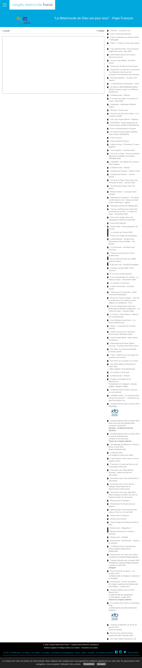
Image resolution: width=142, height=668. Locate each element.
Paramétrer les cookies (89, 648)
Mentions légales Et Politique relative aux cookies (62, 648)
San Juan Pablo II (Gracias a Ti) (123, 639)
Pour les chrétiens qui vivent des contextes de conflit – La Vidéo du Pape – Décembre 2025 (123, 211)
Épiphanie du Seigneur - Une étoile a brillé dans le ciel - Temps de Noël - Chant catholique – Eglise (124, 200)
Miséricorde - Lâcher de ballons (123, 582)
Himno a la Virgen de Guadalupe (123, 236)
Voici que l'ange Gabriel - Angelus (124, 119)
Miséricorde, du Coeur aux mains (124, 555)
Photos (77, 653)
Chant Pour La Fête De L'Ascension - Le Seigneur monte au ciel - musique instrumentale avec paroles (124, 72)
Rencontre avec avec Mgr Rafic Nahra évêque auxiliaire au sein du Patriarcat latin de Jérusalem (123, 494)
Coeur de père (116, 138)
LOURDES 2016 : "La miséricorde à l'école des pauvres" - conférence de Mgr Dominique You (124, 398)
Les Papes (26, 653)
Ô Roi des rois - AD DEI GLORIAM (124, 265)
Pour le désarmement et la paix (123, 129)
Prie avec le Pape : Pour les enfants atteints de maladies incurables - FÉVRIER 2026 (124, 156)
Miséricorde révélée (118, 519)
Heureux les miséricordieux (121, 633)
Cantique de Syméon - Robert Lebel (125, 171)
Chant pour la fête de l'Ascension (124, 66)
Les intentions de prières (105, 653)
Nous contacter (133, 653)
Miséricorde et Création (120, 501)
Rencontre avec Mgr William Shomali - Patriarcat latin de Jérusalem (121, 472)
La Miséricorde (116, 453)
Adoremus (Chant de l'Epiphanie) (124, 206)
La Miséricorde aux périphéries (123, 546)
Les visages (45, 653)
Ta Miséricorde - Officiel (120, 95)
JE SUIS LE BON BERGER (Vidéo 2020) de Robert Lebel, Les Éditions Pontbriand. (123, 89)
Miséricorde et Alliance (119, 515)
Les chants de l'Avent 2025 (121, 232)
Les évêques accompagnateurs (62, 653)
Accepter (101, 664)
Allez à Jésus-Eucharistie (120, 34)
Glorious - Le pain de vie (120, 31)
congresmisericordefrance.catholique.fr (85, 645)
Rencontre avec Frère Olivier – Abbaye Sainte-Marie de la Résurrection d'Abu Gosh (122, 486)
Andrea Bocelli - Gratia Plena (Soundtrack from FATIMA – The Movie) (122, 241)
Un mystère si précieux (119, 283)
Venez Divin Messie (118, 223)
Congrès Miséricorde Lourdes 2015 (124, 404)
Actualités (91, 653)
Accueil (6, 31)
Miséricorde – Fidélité (119, 537)
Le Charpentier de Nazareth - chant (124, 84)
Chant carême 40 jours (119, 141)
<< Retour (100, 31)
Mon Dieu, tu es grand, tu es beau (124, 361)
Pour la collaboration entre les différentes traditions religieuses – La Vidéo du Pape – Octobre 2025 (124, 308)
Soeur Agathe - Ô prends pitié (122, 150)
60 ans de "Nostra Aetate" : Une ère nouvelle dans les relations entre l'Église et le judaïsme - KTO (124, 300)
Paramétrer (88, 664)
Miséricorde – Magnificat (120, 528)
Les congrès (35, 653)
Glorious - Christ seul (119, 110)
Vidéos (83, 653)
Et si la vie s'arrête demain (121, 274)
